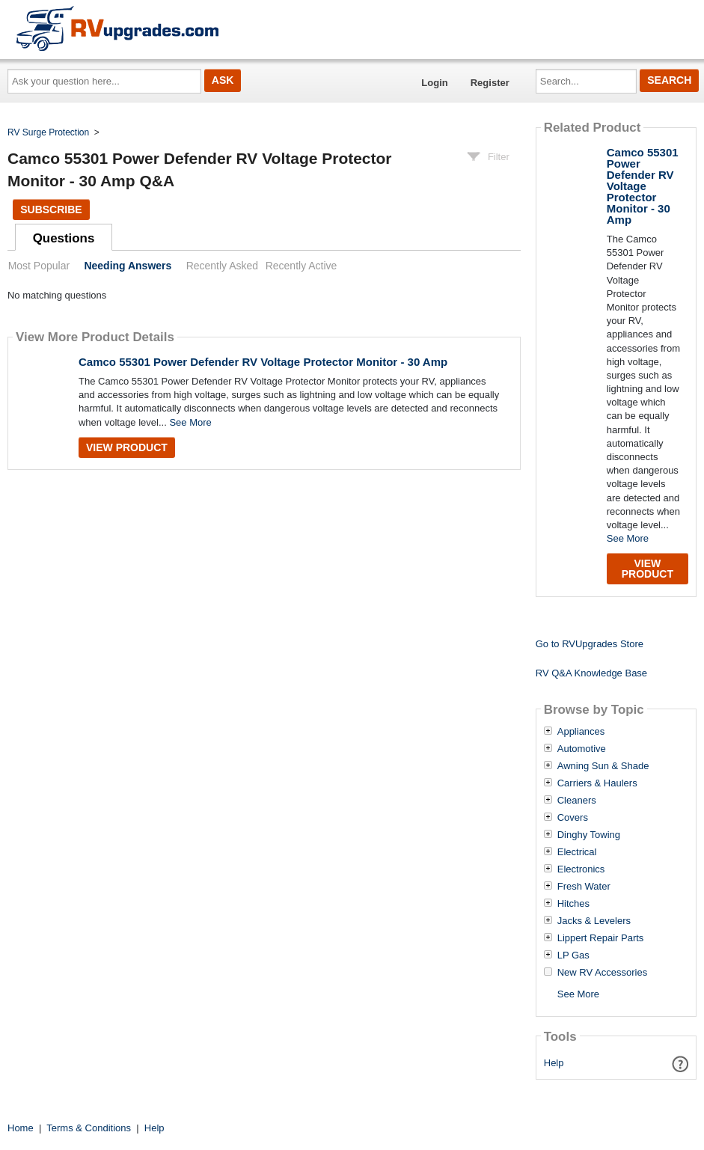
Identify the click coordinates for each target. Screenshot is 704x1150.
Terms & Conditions (88, 1128)
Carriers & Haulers (597, 783)
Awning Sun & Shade (603, 766)
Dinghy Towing (588, 835)
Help (554, 1062)
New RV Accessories (602, 972)
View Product (127, 447)
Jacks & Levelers (594, 921)
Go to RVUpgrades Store (589, 643)
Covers (572, 818)
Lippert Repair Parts (600, 938)
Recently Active (301, 266)
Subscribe (51, 209)
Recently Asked (222, 266)
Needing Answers (127, 266)
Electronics (581, 869)
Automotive (581, 749)
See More (190, 422)
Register (490, 82)
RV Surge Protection (48, 132)
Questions (64, 238)
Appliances (581, 732)
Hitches (573, 904)
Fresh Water (583, 886)
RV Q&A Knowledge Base (591, 673)
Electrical (577, 852)
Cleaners (576, 800)
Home (20, 1128)
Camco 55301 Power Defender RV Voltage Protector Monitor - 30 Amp (263, 361)
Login (434, 82)
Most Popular (39, 266)
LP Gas (573, 955)
